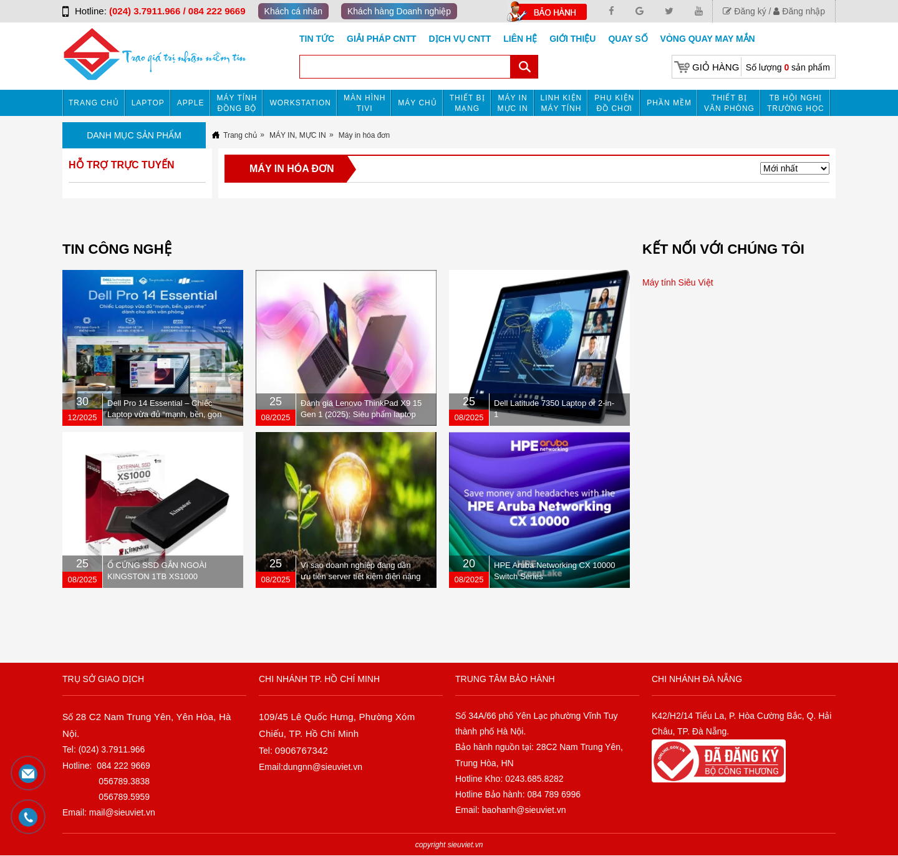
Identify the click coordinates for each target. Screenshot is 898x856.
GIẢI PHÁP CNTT (381, 39)
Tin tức (316, 39)
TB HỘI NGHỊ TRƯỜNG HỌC (795, 103)
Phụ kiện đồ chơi (614, 103)
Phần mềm (669, 103)
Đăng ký (744, 11)
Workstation (300, 103)
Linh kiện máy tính (561, 103)
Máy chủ (417, 103)
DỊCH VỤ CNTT (460, 39)
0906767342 (301, 750)
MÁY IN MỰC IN (513, 103)
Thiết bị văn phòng (729, 103)
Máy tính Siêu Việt (677, 282)
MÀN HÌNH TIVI (364, 103)
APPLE (191, 103)
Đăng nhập (799, 11)
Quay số (627, 39)
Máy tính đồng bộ (237, 103)
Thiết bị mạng (467, 103)
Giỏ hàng (715, 67)
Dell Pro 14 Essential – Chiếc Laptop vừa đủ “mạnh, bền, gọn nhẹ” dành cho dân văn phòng (164, 414)
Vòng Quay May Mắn (707, 39)
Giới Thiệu (572, 39)
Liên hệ (520, 39)
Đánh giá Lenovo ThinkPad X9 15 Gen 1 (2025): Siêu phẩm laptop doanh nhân (361, 414)
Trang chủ (94, 103)
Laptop (148, 103)
